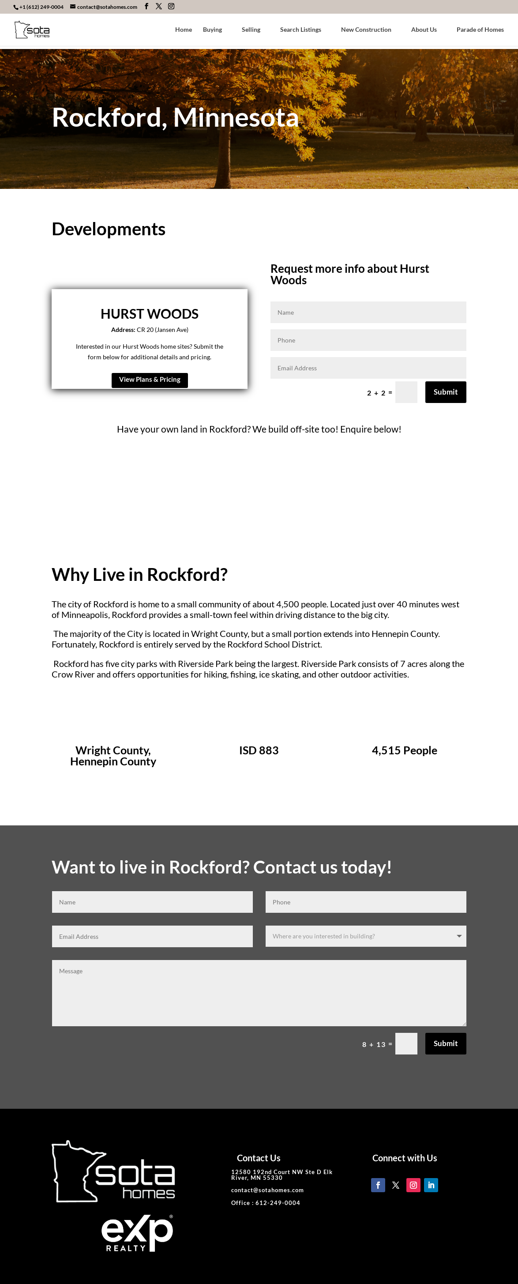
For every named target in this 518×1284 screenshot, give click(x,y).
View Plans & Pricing (149, 379)
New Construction (366, 29)
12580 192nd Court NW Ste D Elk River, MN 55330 (282, 1174)
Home (183, 29)
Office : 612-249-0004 (265, 1202)
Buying (212, 29)
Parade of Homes (480, 29)
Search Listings (300, 29)
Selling (251, 29)
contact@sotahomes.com (267, 1190)
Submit (446, 391)
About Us (424, 29)
